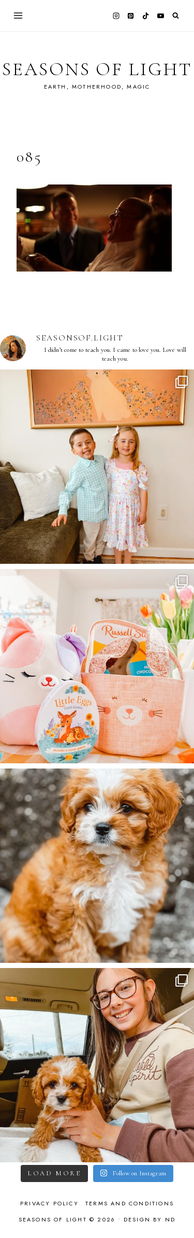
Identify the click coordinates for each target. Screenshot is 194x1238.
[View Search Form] (175, 15)
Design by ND (149, 1219)
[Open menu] (18, 15)
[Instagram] (116, 15)
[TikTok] (146, 15)
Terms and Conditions (129, 1203)
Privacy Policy (49, 1203)
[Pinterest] (131, 15)
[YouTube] (160, 15)
